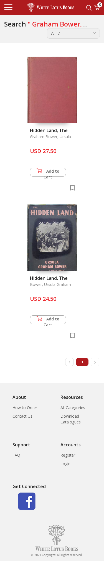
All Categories (72, 407)
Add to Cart (48, 172)
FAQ (16, 455)
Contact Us (22, 416)
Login (65, 463)
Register (67, 455)
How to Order (24, 407)
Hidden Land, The (49, 130)
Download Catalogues (70, 419)
